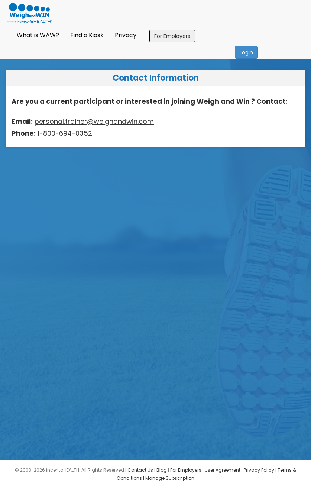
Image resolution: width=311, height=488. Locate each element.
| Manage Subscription (168, 478)
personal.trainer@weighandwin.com (94, 121)
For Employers (172, 36)
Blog (161, 470)
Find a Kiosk (87, 35)
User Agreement (222, 470)
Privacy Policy (259, 470)
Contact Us (140, 470)
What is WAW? (38, 35)
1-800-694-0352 (64, 133)
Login (246, 52)
